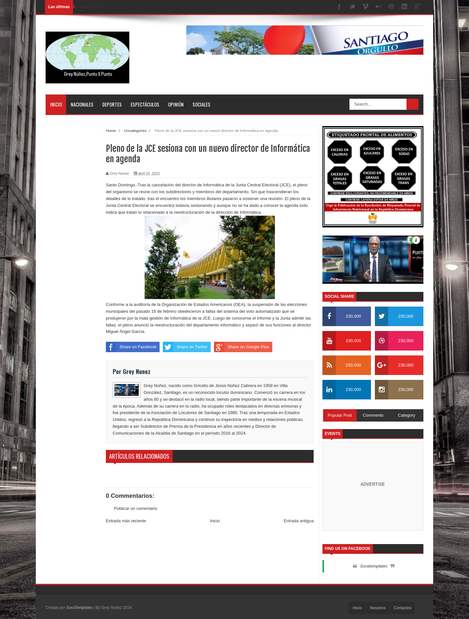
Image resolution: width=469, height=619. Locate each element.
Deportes (112, 104)
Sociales (201, 104)
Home (111, 130)
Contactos (402, 608)
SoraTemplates (79, 607)
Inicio (56, 104)
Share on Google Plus (241, 347)
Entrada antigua (299, 520)
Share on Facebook (131, 347)
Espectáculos (145, 104)
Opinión (176, 104)
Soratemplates (374, 566)
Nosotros (378, 608)
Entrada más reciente (126, 520)
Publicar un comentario (135, 508)
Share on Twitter (185, 347)
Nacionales (82, 104)
